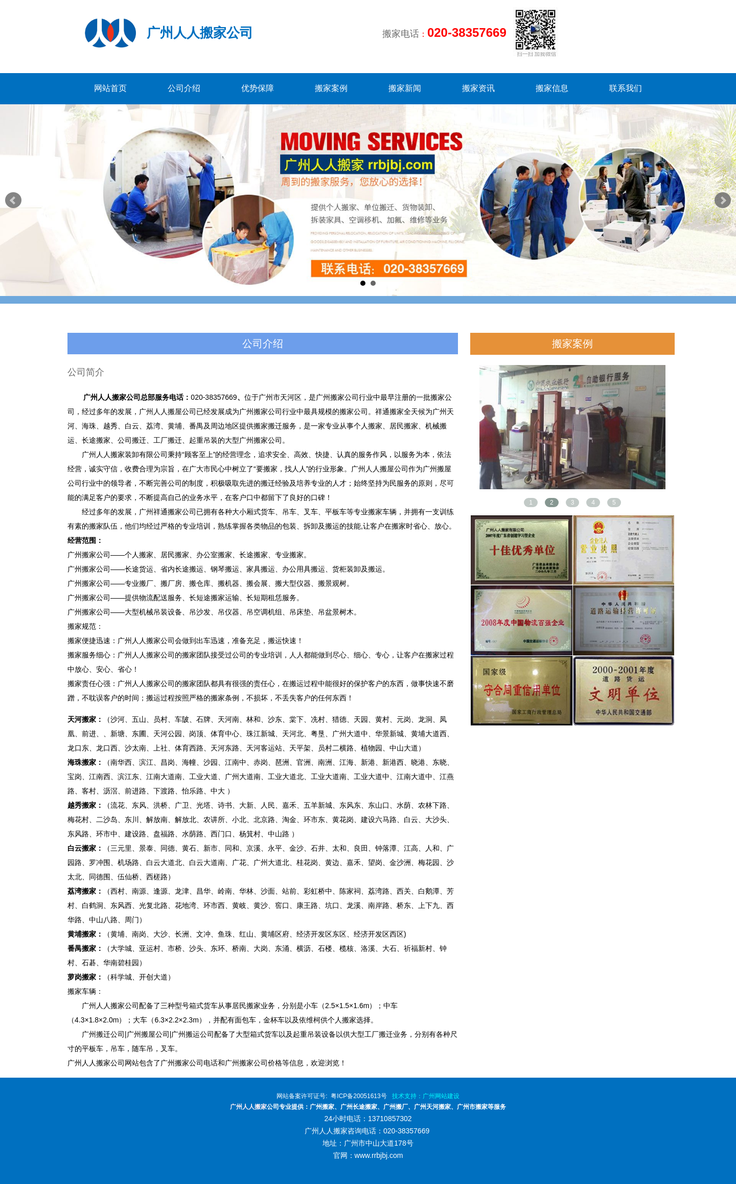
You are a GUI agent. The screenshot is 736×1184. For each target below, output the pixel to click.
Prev (13, 200)
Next (723, 200)
